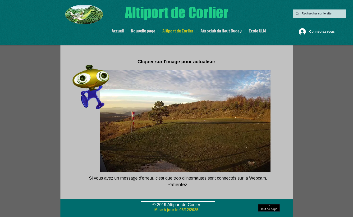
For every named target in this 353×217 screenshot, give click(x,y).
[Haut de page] (269, 208)
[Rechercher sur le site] (319, 13)
